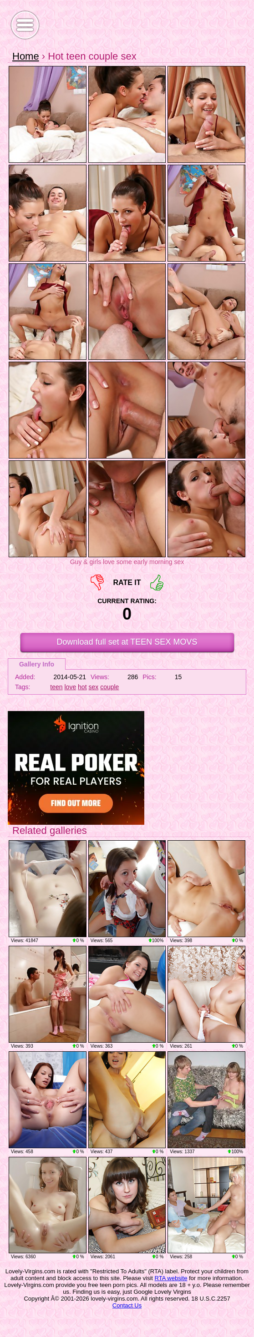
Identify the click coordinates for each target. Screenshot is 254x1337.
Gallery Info (36, 664)
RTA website (171, 1278)
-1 (97, 582)
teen (56, 687)
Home (25, 56)
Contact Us (127, 1305)
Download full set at (127, 641)
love (70, 687)
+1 (156, 582)
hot (82, 687)
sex (93, 687)
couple (109, 687)
